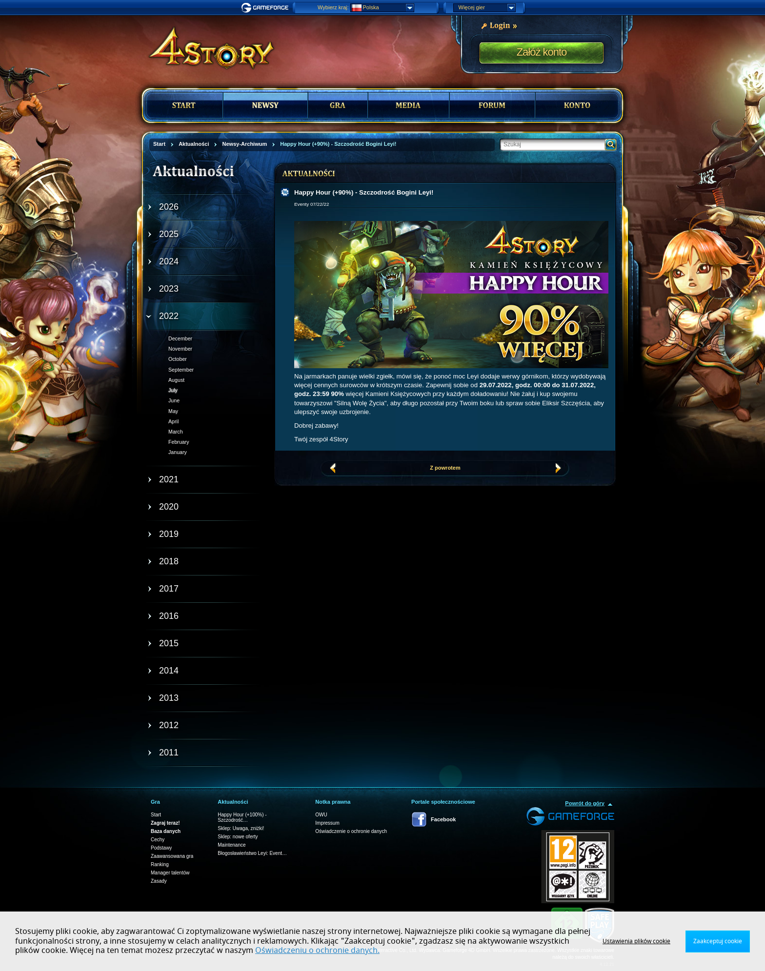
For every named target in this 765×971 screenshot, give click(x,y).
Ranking (160, 864)
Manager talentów (170, 872)
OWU (321, 814)
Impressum (327, 823)
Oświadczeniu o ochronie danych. (317, 950)
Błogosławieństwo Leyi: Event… (252, 853)
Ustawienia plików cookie (636, 941)
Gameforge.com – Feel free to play (266, 8)
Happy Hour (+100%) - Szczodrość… (242, 817)
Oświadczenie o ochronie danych (351, 831)
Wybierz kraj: (333, 7)
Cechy (157, 839)
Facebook (443, 819)
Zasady (159, 881)
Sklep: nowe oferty (238, 836)
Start (156, 814)
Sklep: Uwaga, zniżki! (241, 828)
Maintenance (231, 845)
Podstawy (161, 848)
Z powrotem (445, 468)
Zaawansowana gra (172, 856)
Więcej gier (487, 8)
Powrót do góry (584, 803)
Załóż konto (542, 52)
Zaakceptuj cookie (717, 941)
